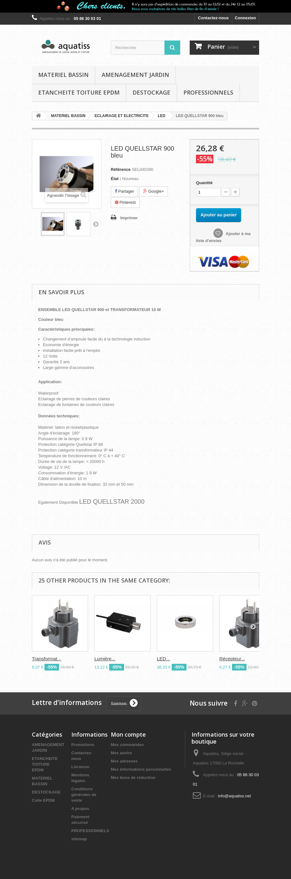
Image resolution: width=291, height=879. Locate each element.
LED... (163, 658)
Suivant (95, 224)
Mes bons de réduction (133, 777)
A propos (80, 808)
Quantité (204, 182)
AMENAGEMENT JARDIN (135, 74)
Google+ (153, 191)
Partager (124, 191)
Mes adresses (124, 761)
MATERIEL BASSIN (63, 74)
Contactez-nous (213, 18)
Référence (121, 169)
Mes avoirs (121, 753)
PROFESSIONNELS (208, 92)
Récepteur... (232, 658)
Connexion (245, 18)
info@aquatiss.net (234, 796)
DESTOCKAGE (151, 92)
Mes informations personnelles (141, 769)
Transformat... (46, 658)
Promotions (82, 744)
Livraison (80, 766)
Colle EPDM (43, 800)
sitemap (79, 839)
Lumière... (105, 658)
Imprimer (129, 217)
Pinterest (125, 202)
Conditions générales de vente (84, 795)
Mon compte (128, 734)
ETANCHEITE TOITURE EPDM (79, 92)
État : (116, 178)
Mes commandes (127, 744)
